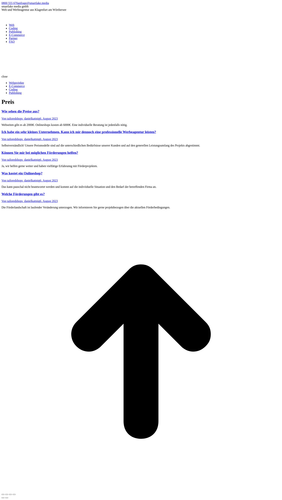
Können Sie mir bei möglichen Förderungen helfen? (39, 153)
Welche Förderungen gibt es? (23, 194)
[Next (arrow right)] (6, 497)
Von (20, 118)
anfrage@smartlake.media (33, 3)
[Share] (6, 494)
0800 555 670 (9, 3)
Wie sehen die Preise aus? (20, 111)
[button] (141, 76)
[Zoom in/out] (14, 494)
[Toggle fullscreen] (10, 494)
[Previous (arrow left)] (2, 497)
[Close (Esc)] (2, 494)
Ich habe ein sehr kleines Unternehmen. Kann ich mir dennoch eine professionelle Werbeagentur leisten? (78, 132)
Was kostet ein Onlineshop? (21, 173)
